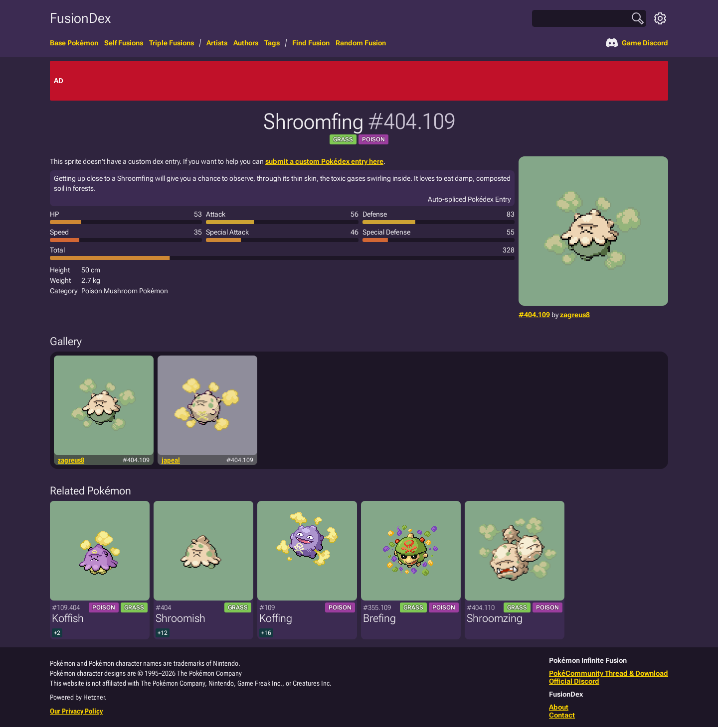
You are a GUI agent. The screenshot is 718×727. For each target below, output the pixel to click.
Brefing (379, 618)
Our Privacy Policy (76, 711)
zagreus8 (575, 315)
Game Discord (637, 43)
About (558, 707)
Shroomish (180, 618)
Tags (272, 43)
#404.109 (534, 315)
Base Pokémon (74, 43)
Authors (245, 43)
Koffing (275, 618)
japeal (171, 460)
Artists (216, 43)
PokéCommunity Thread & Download (608, 673)
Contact (562, 715)
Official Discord (574, 681)
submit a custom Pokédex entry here (324, 161)
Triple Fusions (171, 43)
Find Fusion (311, 43)
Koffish (68, 618)
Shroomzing (495, 618)
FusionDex (80, 18)
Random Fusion (361, 43)
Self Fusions (123, 43)
